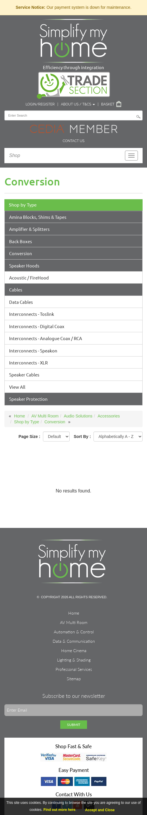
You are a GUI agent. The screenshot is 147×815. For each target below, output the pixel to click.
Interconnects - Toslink (31, 314)
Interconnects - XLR (28, 362)
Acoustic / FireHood (29, 277)
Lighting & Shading (74, 659)
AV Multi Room (45, 416)
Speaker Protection (28, 399)
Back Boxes (20, 241)
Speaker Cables (24, 374)
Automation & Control (74, 631)
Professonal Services (74, 669)
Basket (107, 104)
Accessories (109, 416)
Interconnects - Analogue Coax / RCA (45, 338)
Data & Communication (74, 641)
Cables (15, 289)
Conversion (20, 253)
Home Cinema (73, 650)
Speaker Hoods (24, 265)
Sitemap (74, 678)
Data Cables (21, 302)
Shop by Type (22, 204)
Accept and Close (100, 810)
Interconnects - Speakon (33, 350)
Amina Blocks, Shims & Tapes (37, 217)
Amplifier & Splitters (29, 229)
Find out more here (60, 810)
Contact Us (73, 141)
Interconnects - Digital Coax (36, 326)
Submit (73, 724)
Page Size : (29, 436)
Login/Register (40, 104)
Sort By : (82, 436)
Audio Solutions (78, 416)
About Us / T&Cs (78, 104)
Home (19, 416)
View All (17, 387)
